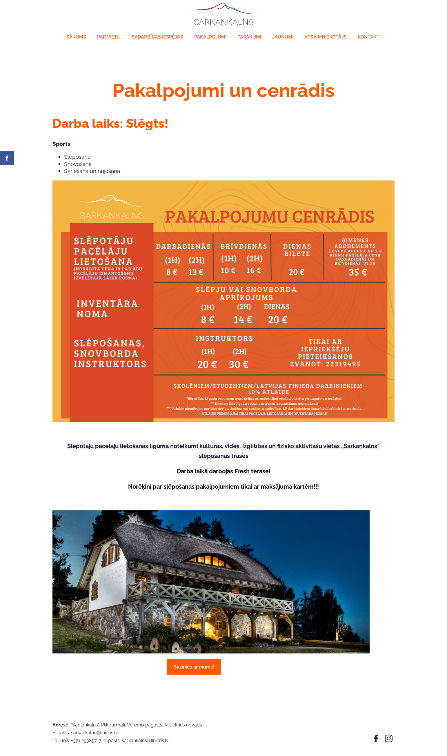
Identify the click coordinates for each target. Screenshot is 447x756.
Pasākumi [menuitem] (249, 37)
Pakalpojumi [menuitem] (210, 37)
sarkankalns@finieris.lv (145, 740)
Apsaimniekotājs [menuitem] (325, 37)
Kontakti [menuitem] (369, 37)
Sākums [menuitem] (76, 37)
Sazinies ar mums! (194, 667)
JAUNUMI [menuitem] (282, 37)
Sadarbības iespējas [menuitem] (157, 37)
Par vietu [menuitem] (109, 37)
